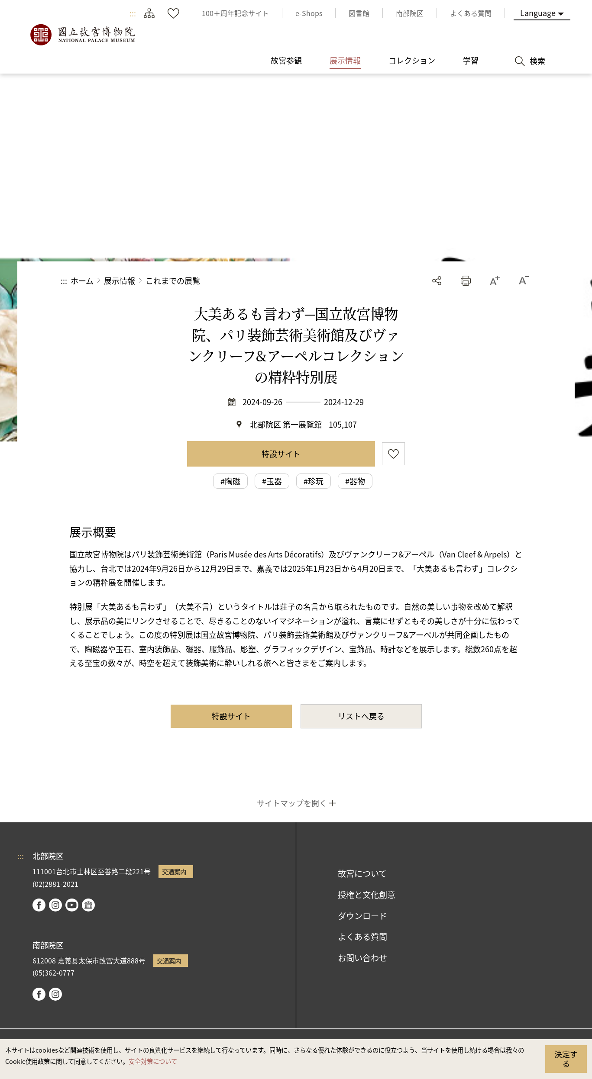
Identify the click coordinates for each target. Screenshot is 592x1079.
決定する (566, 1058)
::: (132, 13)
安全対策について (153, 1061)
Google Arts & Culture (88, 905)
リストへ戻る (361, 715)
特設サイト (281, 453)
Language (538, 12)
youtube (71, 905)
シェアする (436, 280)
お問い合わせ (362, 958)
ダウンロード (362, 916)
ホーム (82, 280)
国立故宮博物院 (82, 35)
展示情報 (119, 280)
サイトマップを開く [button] (292, 802)
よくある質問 (362, 937)
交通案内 (174, 871)
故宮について (362, 873)
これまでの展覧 (173, 280)
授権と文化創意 (366, 895)
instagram (55, 905)
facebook (38, 905)
